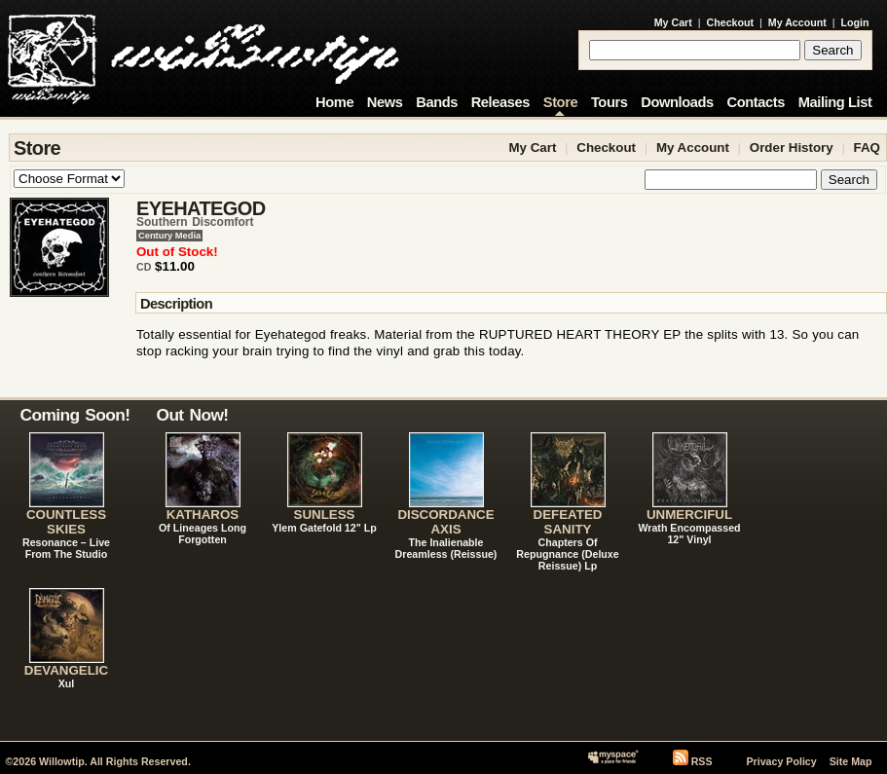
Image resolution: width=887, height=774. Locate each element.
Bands (437, 102)
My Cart (673, 22)
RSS (702, 761)
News (385, 102)
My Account (797, 22)
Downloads (677, 102)
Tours (609, 102)
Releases (500, 102)
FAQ (867, 147)
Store (560, 102)
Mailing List (835, 102)
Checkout (731, 22)
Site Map (851, 761)
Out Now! (193, 414)
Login (855, 22)
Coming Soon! (75, 414)
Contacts (755, 102)
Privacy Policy (781, 761)
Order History (791, 147)
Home (334, 102)
